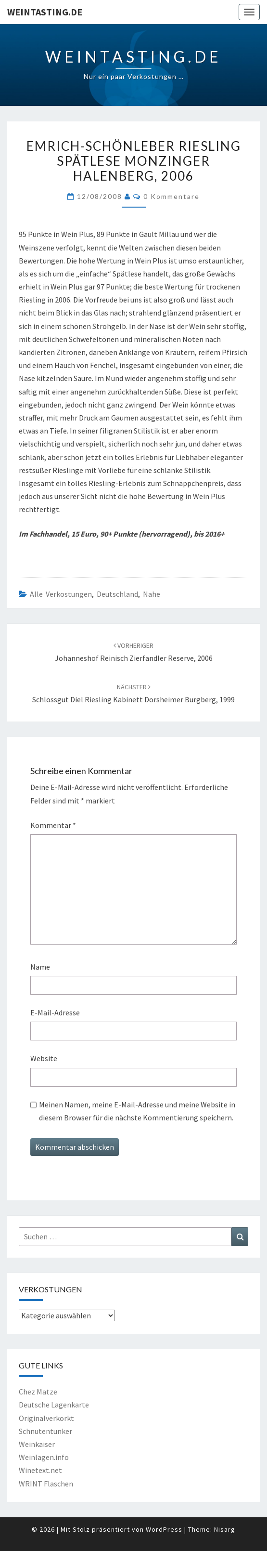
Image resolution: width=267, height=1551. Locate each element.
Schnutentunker (45, 1431)
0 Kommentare (171, 196)
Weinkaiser (37, 1444)
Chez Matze (38, 1391)
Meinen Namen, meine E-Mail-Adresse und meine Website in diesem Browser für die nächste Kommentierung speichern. (137, 1111)
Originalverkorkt (46, 1418)
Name (40, 967)
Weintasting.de (44, 12)
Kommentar (53, 825)
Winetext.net (40, 1470)
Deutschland (117, 594)
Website (43, 1058)
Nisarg (224, 1529)
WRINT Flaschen (46, 1483)
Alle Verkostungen (61, 594)
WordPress (164, 1529)
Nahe (151, 594)
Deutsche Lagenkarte (54, 1404)
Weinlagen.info (44, 1457)
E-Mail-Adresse (55, 1012)
